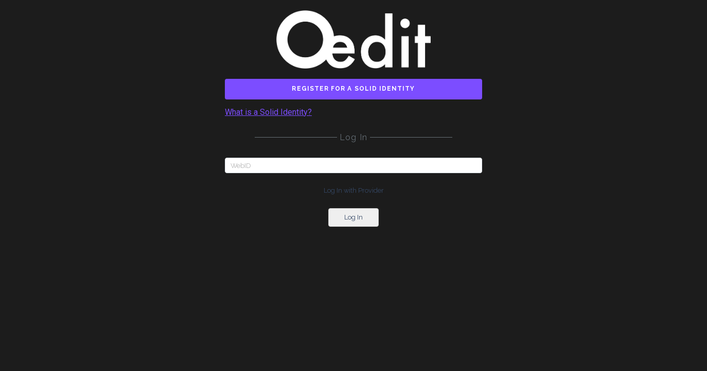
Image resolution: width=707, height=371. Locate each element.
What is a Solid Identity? (268, 112)
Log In (353, 217)
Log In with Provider (354, 190)
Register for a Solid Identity (353, 88)
